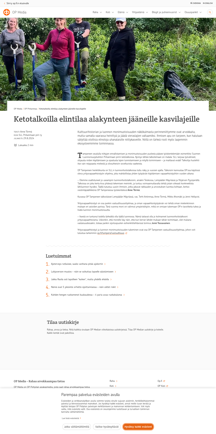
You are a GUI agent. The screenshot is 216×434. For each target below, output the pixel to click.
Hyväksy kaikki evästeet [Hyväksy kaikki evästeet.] (138, 426)
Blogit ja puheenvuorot (164, 12)
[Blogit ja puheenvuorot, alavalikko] (180, 12)
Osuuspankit (191, 12)
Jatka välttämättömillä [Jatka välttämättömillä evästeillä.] (76, 426)
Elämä (121, 12)
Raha (95, 12)
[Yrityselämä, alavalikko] (147, 12)
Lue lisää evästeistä (70, 418)
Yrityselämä (138, 12)
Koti (108, 12)
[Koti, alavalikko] (113, 12)
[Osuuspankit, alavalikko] (201, 12)
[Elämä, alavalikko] (127, 12)
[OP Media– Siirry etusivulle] (16, 12)
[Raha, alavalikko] (101, 12)
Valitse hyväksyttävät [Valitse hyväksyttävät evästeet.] (107, 426)
